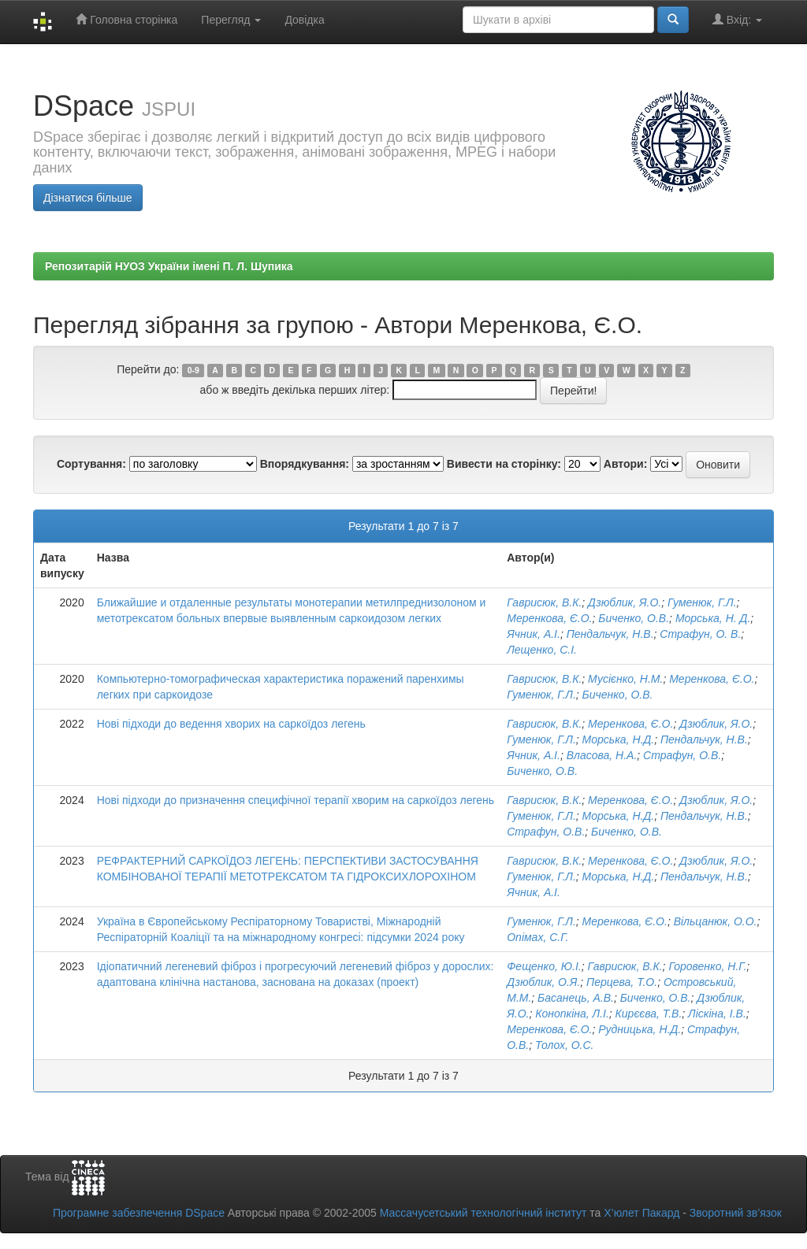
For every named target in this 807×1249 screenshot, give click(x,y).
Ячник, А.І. (533, 634)
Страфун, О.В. (682, 755)
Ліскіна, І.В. (717, 1013)
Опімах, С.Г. (537, 937)
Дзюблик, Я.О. (624, 602)
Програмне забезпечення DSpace (139, 1212)
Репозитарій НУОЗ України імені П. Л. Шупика (169, 266)
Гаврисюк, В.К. (544, 602)
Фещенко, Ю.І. (544, 966)
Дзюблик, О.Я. (543, 982)
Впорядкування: (304, 464)
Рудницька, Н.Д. (639, 1029)
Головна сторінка (126, 19)
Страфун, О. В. (700, 634)
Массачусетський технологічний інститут (483, 1212)
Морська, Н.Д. (618, 739)
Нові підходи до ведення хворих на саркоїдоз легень (231, 723)
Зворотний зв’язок (736, 1212)
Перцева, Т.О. (621, 982)
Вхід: (737, 19)
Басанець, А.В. (575, 997)
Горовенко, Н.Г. (707, 966)
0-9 (193, 370)
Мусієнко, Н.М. (625, 679)
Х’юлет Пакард (641, 1212)
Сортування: (91, 464)
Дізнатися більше (87, 197)
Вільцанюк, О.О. (715, 921)
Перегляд (231, 19)
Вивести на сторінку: (504, 464)
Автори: (626, 464)
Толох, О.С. (564, 1045)
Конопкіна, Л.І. (572, 1013)
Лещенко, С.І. (542, 649)
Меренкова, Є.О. (549, 618)
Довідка (304, 19)
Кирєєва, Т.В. (648, 1013)
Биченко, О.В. (633, 618)
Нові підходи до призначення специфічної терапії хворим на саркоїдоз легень (295, 800)
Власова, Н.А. (602, 755)
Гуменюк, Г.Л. (702, 602)
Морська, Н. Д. (712, 618)
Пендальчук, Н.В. (610, 634)
